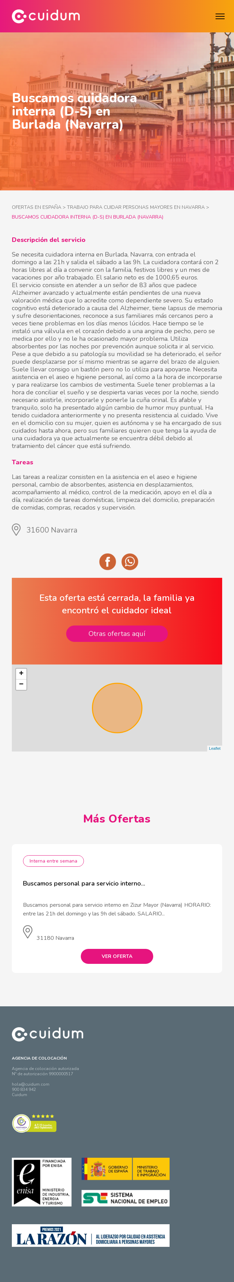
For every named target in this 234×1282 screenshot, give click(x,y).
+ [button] (21, 674)
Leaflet (214, 748)
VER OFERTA (117, 956)
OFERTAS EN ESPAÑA (36, 207)
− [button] (21, 684)
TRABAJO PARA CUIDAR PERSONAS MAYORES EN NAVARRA (136, 207)
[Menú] (220, 16)
